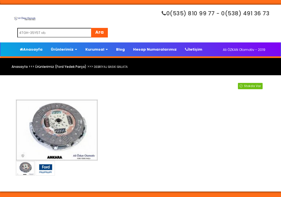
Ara (99, 32)
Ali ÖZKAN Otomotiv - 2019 (244, 49)
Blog (120, 49)
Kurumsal (96, 49)
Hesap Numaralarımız (155, 49)
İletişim (193, 49)
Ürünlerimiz (64, 49)
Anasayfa (31, 49)
